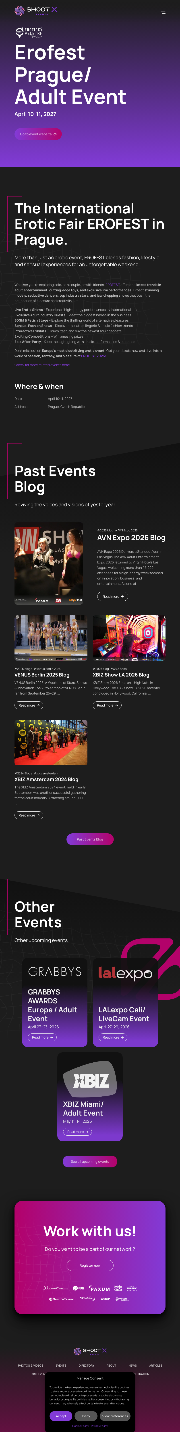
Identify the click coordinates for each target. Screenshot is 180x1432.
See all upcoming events (90, 1161)
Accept (61, 1416)
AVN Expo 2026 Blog (131, 537)
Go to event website (36, 134)
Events (61, 1365)
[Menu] (162, 11)
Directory (86, 1365)
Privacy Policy (99, 1426)
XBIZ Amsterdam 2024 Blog (46, 779)
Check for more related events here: (42, 365)
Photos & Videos (30, 1365)
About (111, 1365)
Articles (155, 1365)
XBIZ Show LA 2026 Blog (121, 674)
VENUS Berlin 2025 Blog (42, 674)
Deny (86, 1416)
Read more (111, 596)
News (133, 1365)
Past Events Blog (90, 839)
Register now (90, 1265)
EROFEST (113, 284)
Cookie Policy (80, 1426)
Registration (139, 1374)
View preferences (115, 1416)
